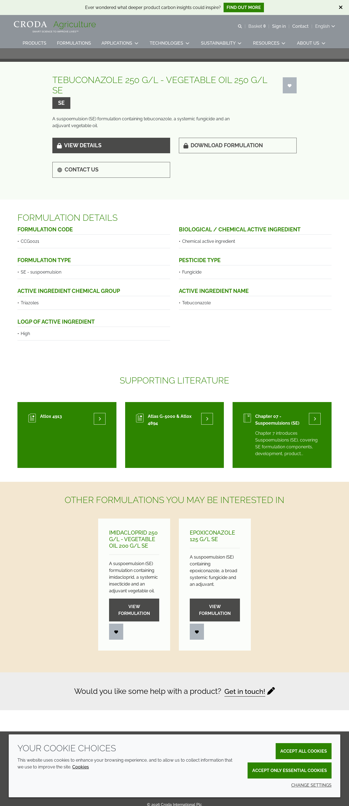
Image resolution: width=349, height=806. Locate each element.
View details (79, 151)
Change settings (311, 785)
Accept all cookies (303, 751)
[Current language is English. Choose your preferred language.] (322, 27)
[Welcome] (59, 26)
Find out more (244, 7)
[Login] (290, 92)
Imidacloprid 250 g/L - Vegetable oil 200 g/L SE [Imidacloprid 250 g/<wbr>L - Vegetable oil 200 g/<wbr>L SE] (133, 545)
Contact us (77, 176)
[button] (35, 47)
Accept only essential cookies (289, 770)
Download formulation (223, 151)
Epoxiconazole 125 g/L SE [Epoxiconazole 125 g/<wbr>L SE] (212, 542)
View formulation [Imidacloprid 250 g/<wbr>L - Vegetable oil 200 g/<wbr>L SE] (134, 616)
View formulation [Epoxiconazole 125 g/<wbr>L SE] (215, 616)
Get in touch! (245, 697)
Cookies (80, 767)
